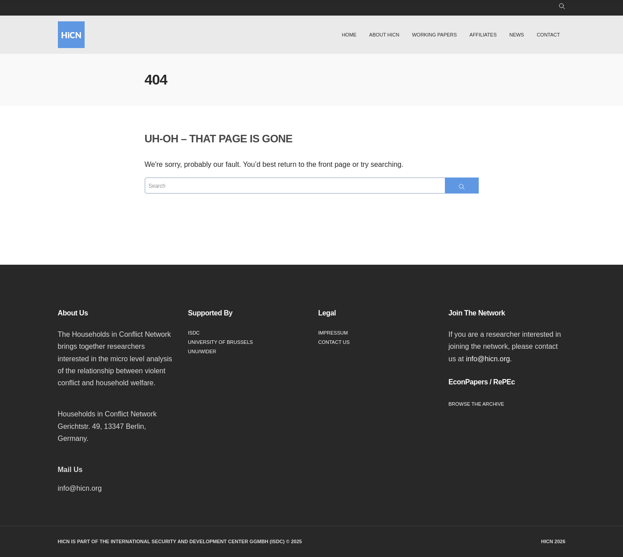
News (516, 34)
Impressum (333, 332)
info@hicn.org (488, 359)
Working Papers (434, 34)
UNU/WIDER (202, 351)
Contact (548, 34)
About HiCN (384, 34)
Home (349, 34)
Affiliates (483, 34)
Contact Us (334, 342)
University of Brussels (220, 342)
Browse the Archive (476, 404)
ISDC (194, 332)
